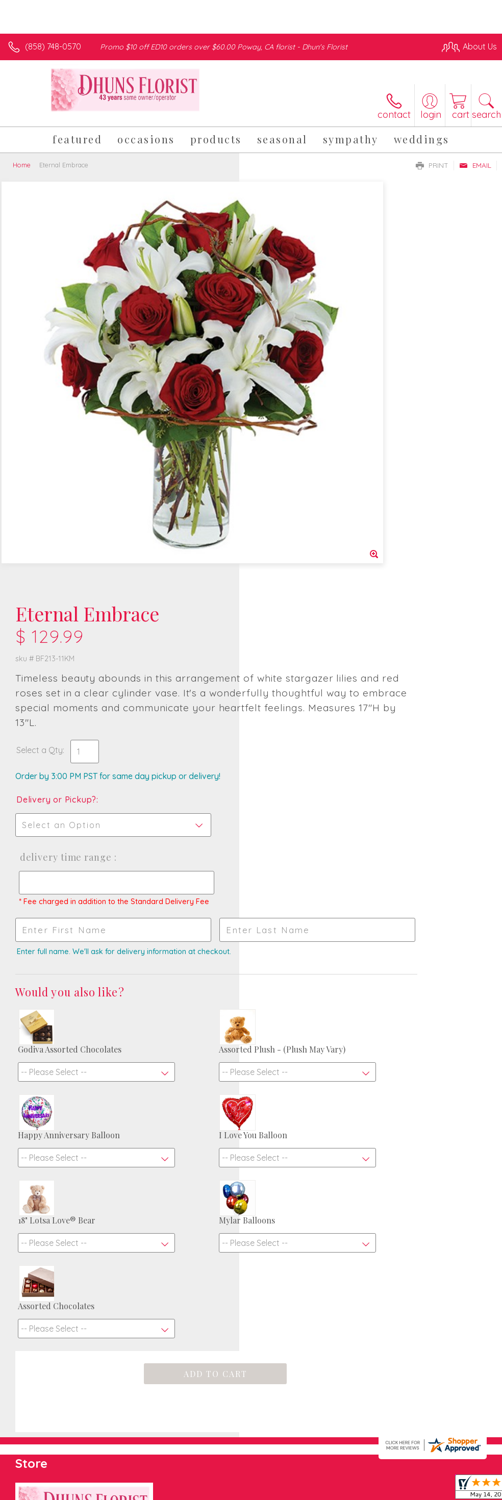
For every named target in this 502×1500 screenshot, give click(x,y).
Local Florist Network (396, 1413)
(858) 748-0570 (53, 46)
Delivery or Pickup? (296, 392)
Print (432, 165)
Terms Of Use (263, 1413)
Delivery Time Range (303, 449)
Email (475, 165)
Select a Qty (279, 342)
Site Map (459, 1413)
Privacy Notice (323, 1413)
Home (22, 165)
